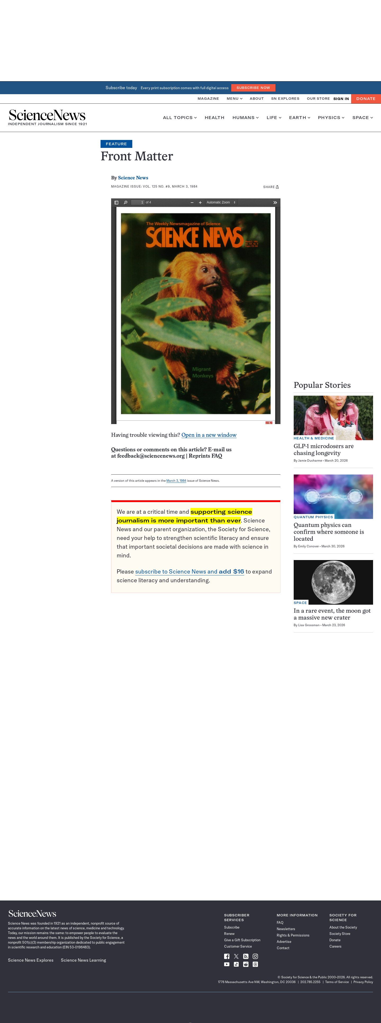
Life (274, 117)
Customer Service (238, 946)
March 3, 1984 (176, 481)
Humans (246, 117)
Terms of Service (337, 982)
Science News (133, 178)
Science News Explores (30, 960)
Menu (234, 99)
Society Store (339, 933)
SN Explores (285, 99)
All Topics (180, 117)
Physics (331, 117)
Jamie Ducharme (310, 460)
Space (362, 117)
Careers (335, 946)
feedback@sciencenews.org (151, 456)
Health (215, 117)
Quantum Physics (313, 517)
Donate (366, 98)
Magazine (208, 99)
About (257, 99)
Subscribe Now (253, 88)
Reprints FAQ (205, 456)
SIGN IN (341, 99)
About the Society (343, 927)
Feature (116, 144)
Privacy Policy (363, 982)
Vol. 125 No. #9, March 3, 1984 (170, 186)
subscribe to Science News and (189, 571)
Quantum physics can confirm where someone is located (329, 532)
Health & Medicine (314, 438)
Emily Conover (308, 546)
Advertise (284, 941)
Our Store (318, 99)
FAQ (280, 922)
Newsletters (286, 929)
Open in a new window (209, 435)
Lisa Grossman (309, 625)
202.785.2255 (310, 982)
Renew (229, 933)
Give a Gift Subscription (242, 940)
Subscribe (231, 927)
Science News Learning (83, 960)
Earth (299, 117)
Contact (283, 948)
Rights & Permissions (293, 935)
